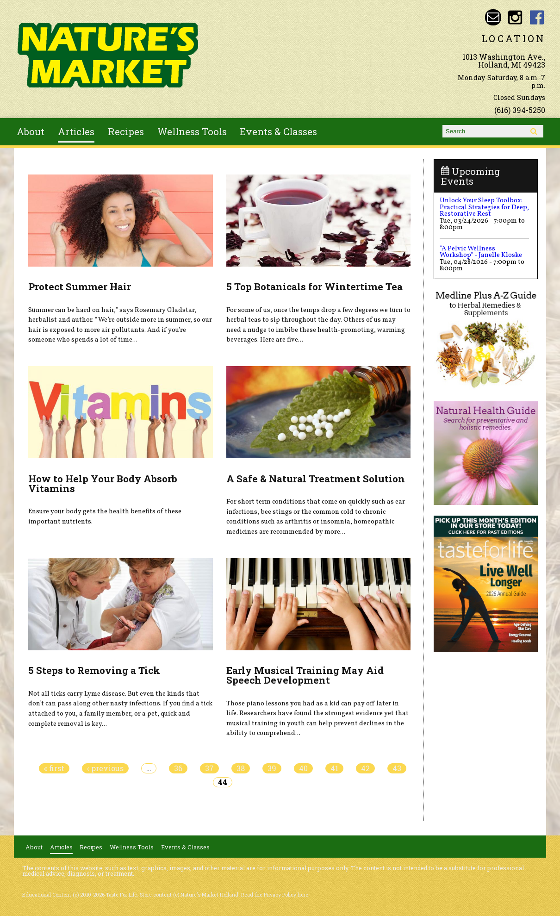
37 (209, 768)
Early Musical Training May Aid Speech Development (305, 675)
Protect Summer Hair (79, 286)
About (30, 131)
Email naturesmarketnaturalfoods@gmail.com (493, 17)
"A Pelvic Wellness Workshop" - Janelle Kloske (481, 252)
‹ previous (105, 768)
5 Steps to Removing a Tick (94, 670)
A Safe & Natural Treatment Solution (315, 478)
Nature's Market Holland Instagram (515, 17)
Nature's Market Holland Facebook (537, 17)
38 (240, 768)
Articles (76, 131)
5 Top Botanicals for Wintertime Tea (314, 286)
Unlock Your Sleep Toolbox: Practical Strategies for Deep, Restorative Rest (484, 207)
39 (272, 768)
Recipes (126, 131)
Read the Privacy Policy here (274, 894)
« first (54, 768)
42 (365, 768)
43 (396, 768)
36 (178, 768)
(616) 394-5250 (519, 110)
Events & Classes (278, 131)
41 (334, 768)
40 (303, 768)
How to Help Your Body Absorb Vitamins (102, 483)
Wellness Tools (192, 131)
